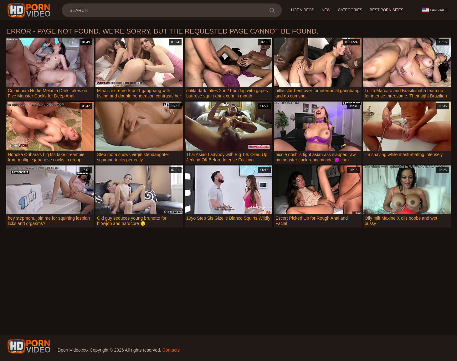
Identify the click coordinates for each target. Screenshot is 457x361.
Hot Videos (302, 10)
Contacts (171, 350)
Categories (350, 10)
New (325, 10)
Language (435, 10)
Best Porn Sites (386, 10)
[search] (272, 10)
